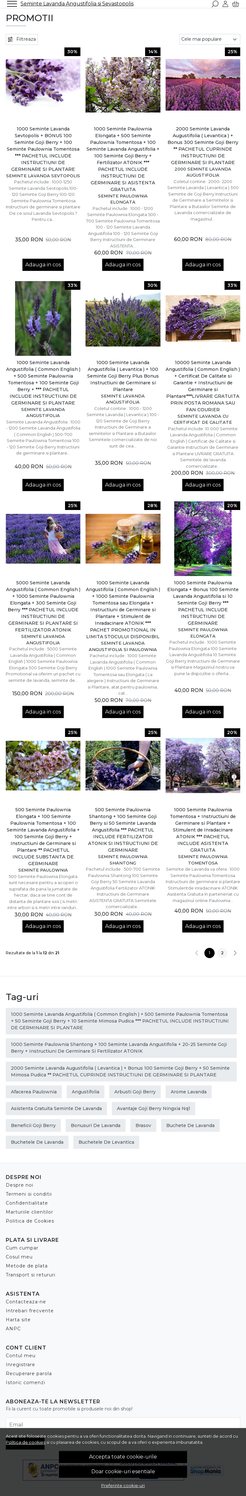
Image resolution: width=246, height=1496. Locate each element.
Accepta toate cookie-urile (123, 1457)
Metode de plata (27, 1266)
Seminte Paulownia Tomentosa (203, 859)
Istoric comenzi (25, 1382)
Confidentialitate (27, 1203)
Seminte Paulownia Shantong (123, 859)
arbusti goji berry (135, 1092)
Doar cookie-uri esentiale (123, 1471)
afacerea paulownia (34, 1092)
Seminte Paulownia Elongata (123, 199)
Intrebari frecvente (30, 1311)
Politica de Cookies (30, 1221)
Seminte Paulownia (43, 870)
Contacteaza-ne (26, 1302)
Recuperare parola (29, 1373)
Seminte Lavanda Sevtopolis (43, 175)
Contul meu (21, 1355)
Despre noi (19, 1185)
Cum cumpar (22, 1248)
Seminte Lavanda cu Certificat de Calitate (203, 419)
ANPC (13, 1329)
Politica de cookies (25, 1442)
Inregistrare (20, 1364)
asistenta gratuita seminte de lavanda (56, 1108)
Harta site (18, 1320)
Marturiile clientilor (29, 1212)
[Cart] (235, 4)
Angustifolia (85, 1092)
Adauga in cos (43, 265)
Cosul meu (19, 1257)
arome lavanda (189, 1092)
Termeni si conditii (29, 1194)
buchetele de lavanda (37, 1142)
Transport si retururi (30, 1275)
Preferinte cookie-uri (123, 1485)
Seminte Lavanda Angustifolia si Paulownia (123, 646)
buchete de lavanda (190, 1125)
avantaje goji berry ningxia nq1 (153, 1108)
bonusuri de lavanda (95, 1125)
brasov (143, 1125)
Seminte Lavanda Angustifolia (43, 412)
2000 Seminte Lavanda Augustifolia (203, 172)
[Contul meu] (225, 4)
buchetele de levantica (106, 1142)
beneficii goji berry (33, 1125)
